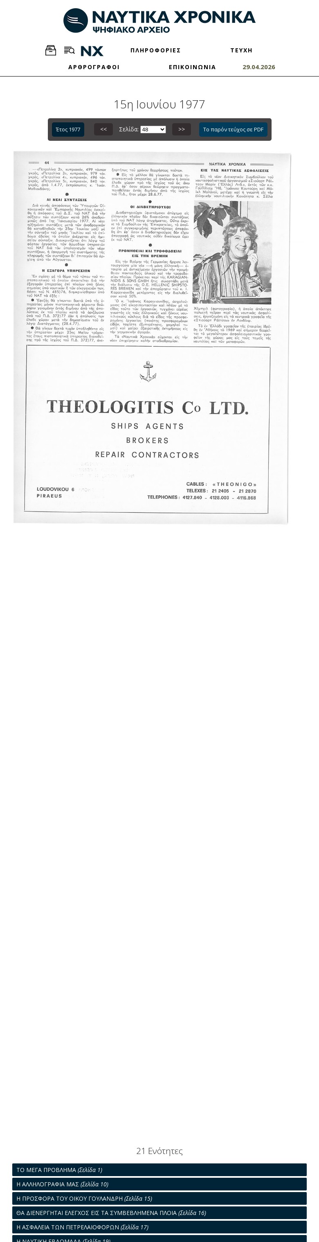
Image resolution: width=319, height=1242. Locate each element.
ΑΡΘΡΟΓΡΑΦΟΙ (94, 67)
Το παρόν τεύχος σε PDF (233, 129)
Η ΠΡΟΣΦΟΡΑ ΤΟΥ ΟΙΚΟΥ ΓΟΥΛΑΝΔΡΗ (84, 1198)
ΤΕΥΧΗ (241, 50)
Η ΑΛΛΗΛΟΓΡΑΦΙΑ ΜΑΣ (62, 1184)
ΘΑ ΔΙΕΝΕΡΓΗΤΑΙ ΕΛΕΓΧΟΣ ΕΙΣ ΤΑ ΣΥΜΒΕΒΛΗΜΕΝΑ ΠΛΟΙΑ (111, 1213)
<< (103, 129)
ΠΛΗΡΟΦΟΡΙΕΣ (155, 50)
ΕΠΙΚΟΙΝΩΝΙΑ (192, 67)
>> (181, 129)
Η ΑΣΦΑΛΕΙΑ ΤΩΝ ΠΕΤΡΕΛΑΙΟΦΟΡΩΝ (82, 1227)
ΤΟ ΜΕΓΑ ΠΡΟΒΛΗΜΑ (59, 1170)
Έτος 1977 (68, 129)
